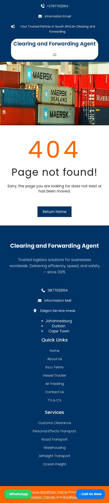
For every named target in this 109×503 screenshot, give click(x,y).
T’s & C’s (54, 400)
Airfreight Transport (54, 455)
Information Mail (57, 300)
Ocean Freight (54, 464)
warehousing (55, 447)
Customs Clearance (54, 422)
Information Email (58, 16)
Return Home (54, 211)
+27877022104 (57, 6)
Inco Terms (54, 367)
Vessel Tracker (54, 375)
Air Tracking (54, 383)
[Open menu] (54, 55)
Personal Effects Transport (54, 431)
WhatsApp (17, 494)
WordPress (70, 497)
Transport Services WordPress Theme (39, 492)
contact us (54, 392)
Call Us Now (90, 494)
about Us (54, 359)
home (54, 350)
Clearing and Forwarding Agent (54, 43)
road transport (55, 439)
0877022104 (58, 290)
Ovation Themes (42, 497)
